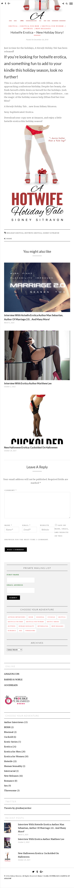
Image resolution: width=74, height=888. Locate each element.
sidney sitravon (51, 233)
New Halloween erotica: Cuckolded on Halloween (30, 447)
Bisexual (40, 617)
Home (40, 876)
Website (44, 525)
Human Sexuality (26, 626)
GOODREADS (11, 685)
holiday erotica (15, 233)
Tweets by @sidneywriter (17, 808)
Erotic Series (53, 621)
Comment (10, 490)
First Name (13, 575)
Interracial (43, 626)
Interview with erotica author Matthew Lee (28, 383)
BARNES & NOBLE (13, 679)
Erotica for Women (53, 26)
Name (8, 525)
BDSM (31, 617)
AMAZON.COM (11, 674)
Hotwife (28, 28)
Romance (12, 630)
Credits (46, 876)
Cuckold (51, 617)
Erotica (13, 26)
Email (26, 525)
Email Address (15, 585)
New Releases (43, 28)
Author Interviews (16, 617)
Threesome (30, 630)
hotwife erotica (33, 233)
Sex (20, 630)
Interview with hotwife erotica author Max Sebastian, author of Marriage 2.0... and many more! (42, 828)
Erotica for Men (29, 26)
